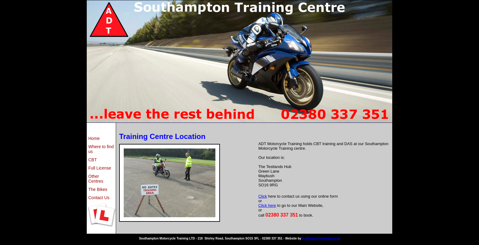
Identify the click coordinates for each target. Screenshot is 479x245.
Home (94, 138)
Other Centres (95, 179)
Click (262, 196)
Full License (99, 168)
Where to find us (101, 149)
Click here (267, 205)
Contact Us (98, 197)
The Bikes (97, 189)
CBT (92, 159)
